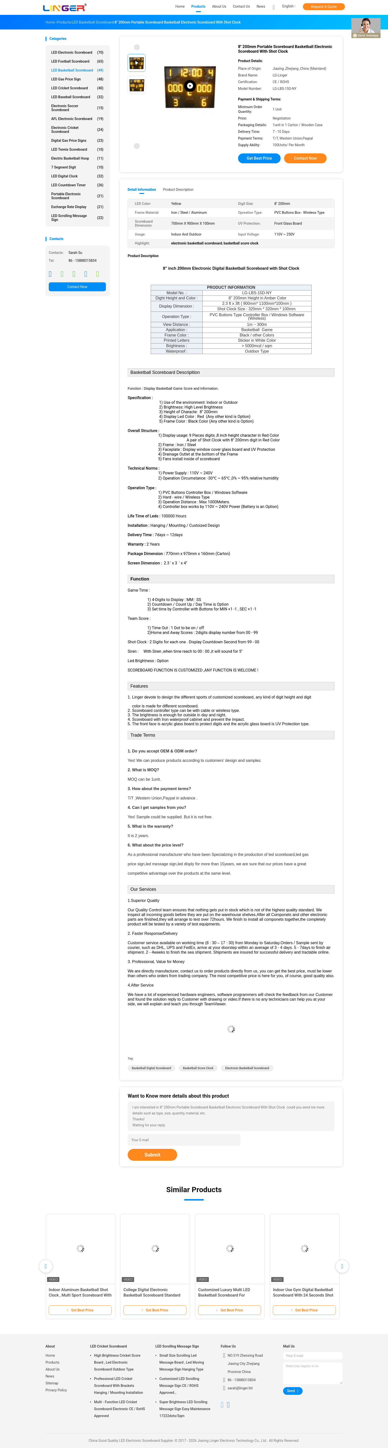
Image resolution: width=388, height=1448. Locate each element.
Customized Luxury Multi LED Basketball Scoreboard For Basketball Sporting (224, 1295)
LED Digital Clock (77, 176)
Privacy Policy (56, 1390)
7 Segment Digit (77, 167)
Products (52, 1362)
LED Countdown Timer (77, 185)
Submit (152, 1155)
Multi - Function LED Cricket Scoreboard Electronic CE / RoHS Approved (119, 1409)
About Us (53, 1369)
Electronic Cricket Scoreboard (77, 130)
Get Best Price (259, 158)
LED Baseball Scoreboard (77, 97)
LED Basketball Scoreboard (77, 70)
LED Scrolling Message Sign (77, 218)
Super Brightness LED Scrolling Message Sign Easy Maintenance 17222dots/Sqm (184, 1409)
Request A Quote (324, 7)
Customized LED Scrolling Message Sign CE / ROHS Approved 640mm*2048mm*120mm (179, 1386)
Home (50, 1355)
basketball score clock (198, 1068)
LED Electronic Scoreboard (77, 52)
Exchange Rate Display (77, 206)
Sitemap (52, 1383)
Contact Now (77, 287)
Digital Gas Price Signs (77, 140)
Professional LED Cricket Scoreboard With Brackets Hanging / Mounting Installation (118, 1386)
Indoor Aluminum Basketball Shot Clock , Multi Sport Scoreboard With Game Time (80, 1295)
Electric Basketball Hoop (77, 158)
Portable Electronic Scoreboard (77, 196)
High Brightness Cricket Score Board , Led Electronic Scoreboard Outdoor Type (117, 1362)
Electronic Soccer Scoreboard (77, 108)
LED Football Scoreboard (77, 61)
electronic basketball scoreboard (247, 1068)
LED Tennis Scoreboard (77, 149)
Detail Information (142, 190)
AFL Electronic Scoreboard (77, 118)
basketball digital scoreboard (151, 1068)
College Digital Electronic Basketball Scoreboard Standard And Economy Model (151, 1295)
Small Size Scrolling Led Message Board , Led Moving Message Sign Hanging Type (181, 1362)
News (50, 1376)
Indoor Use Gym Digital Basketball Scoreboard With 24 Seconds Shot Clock (303, 1295)
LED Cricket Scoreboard (77, 88)
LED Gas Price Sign (77, 79)
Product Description (178, 190)
